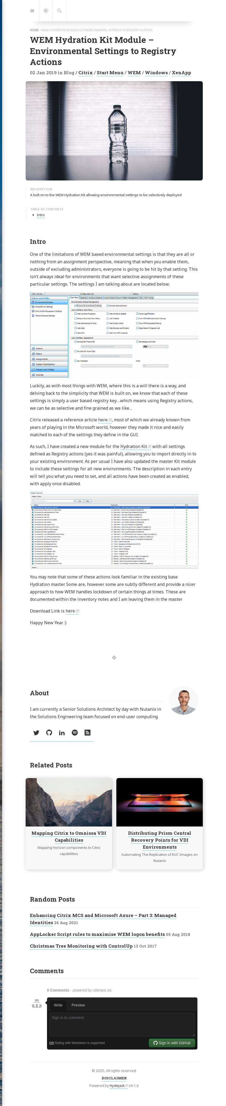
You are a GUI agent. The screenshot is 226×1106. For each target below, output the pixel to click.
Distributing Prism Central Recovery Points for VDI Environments (159, 840)
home (34, 30)
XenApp (181, 72)
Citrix (85, 72)
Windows (156, 72)
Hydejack (117, 1085)
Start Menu (110, 72)
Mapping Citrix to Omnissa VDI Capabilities (68, 836)
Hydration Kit (133, 446)
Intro (41, 214)
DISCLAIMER (114, 1078)
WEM (134, 72)
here (103, 420)
